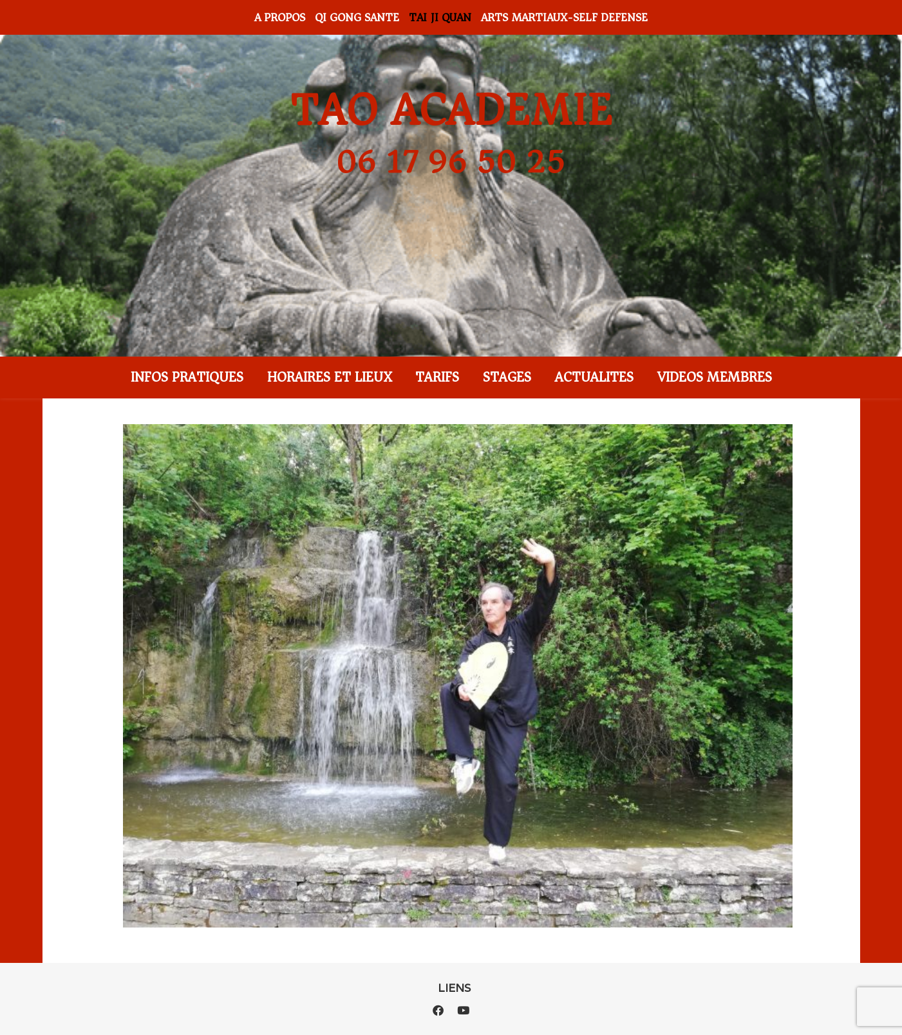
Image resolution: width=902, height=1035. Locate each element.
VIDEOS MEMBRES (714, 377)
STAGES (507, 377)
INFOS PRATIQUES (187, 377)
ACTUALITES (594, 377)
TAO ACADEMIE (451, 110)
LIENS (454, 988)
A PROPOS (279, 17)
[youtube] (463, 1010)
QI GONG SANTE (357, 17)
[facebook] (439, 1010)
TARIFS (437, 377)
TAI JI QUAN (440, 17)
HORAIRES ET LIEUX (329, 377)
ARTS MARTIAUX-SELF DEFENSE (564, 17)
